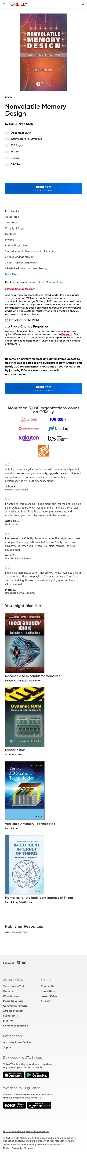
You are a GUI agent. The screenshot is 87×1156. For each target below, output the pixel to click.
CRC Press (17, 164)
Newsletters (47, 991)
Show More (11, 274)
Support (47, 980)
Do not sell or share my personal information (26, 1131)
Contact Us (47, 986)
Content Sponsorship (15, 1025)
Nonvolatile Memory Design (48, 282)
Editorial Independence (50, 1144)
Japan (7, 1047)
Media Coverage (13, 1001)
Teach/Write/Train (14, 986)
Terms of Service (11, 1144)
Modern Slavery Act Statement (19, 1148)
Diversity (8, 1020)
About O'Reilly (13, 980)
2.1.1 (7, 326)
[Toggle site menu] (4, 4)
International (12, 1036)
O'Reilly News (11, 996)
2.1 (6, 320)
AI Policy (46, 1001)
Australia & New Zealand (17, 1042)
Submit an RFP (11, 1015)
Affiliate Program (13, 1010)
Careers (8, 991)
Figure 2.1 (66, 334)
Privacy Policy (49, 996)
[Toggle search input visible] (83, 4)
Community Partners (15, 1006)
